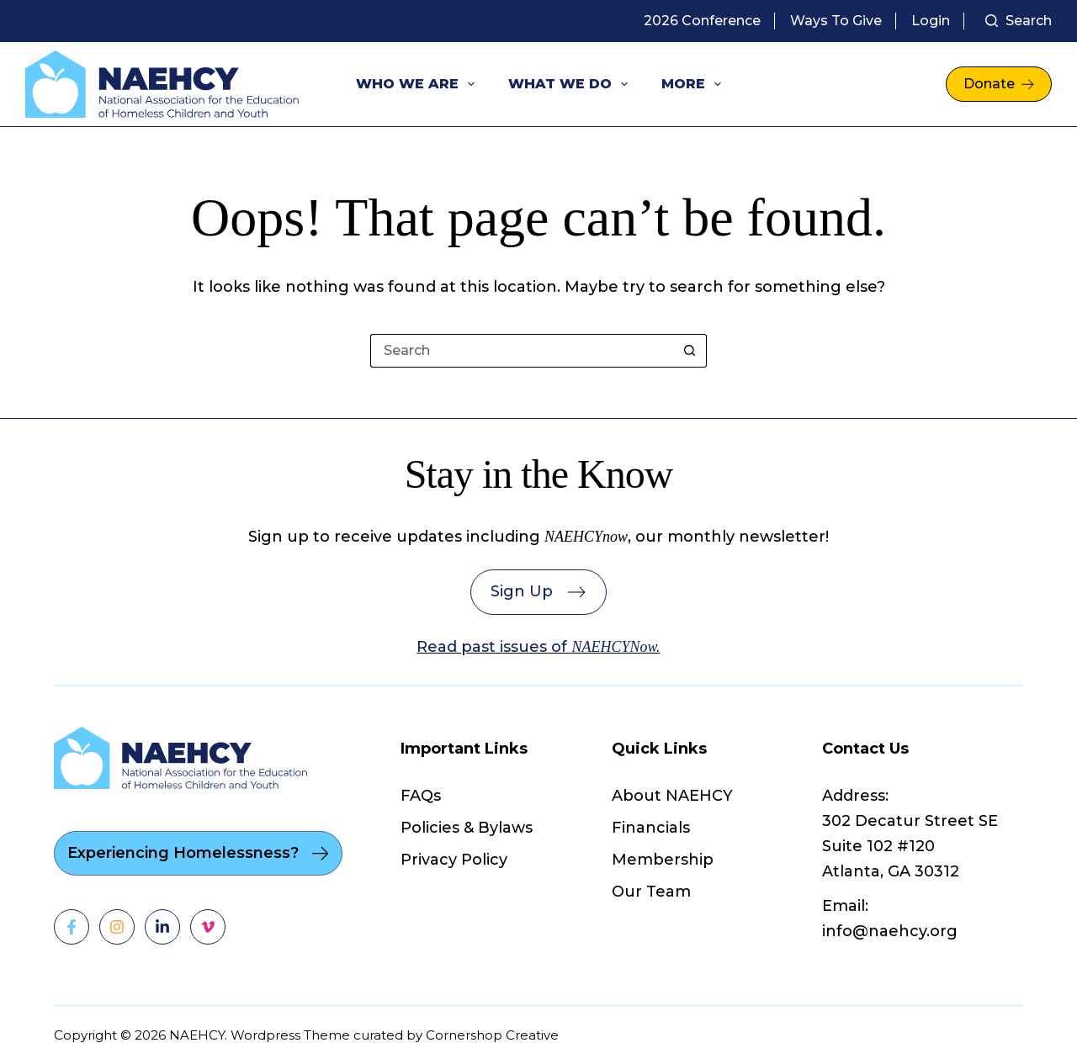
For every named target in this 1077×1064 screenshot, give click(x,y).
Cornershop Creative (492, 1035)
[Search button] (690, 351)
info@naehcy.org (890, 931)
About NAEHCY (672, 795)
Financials (651, 827)
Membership (663, 859)
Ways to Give (836, 21)
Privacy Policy (454, 859)
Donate (998, 84)
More (694, 84)
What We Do (571, 84)
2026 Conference (702, 21)
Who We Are (418, 84)
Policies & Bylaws (467, 827)
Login (930, 21)
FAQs (421, 795)
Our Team (651, 891)
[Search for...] (521, 351)
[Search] (1018, 21)
